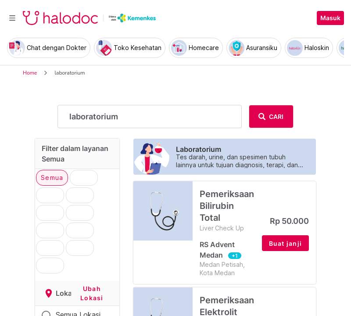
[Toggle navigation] (12, 18)
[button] (285, 243)
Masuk (330, 18)
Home (30, 72)
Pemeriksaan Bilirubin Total (227, 210)
